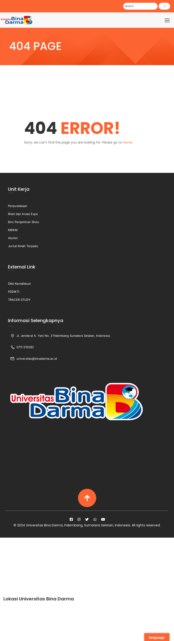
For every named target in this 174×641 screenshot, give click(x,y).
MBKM (13, 230)
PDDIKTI (13, 292)
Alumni (13, 238)
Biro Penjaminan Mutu (23, 222)
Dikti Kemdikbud (19, 284)
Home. (128, 142)
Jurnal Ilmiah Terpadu (23, 246)
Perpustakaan (17, 206)
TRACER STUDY (19, 300)
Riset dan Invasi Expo (23, 214)
